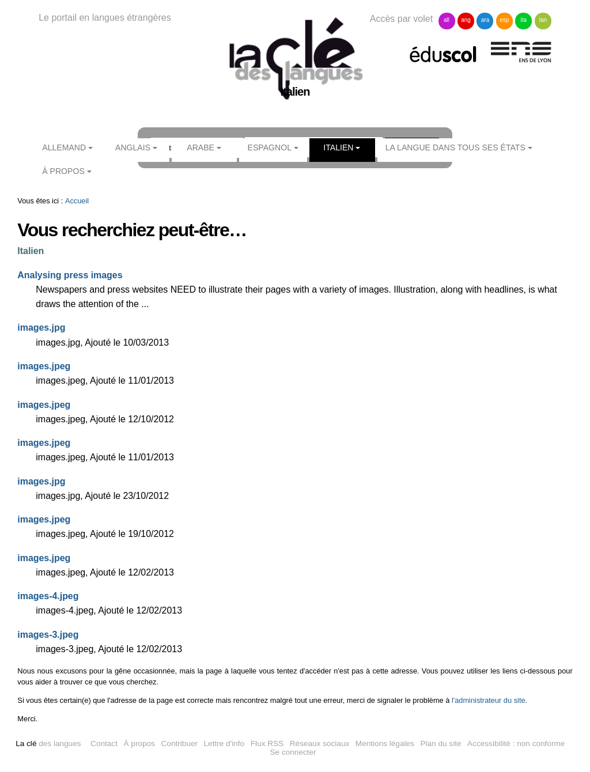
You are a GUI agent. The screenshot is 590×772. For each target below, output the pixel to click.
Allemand (64, 147)
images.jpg (41, 327)
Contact (104, 743)
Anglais (132, 147)
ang (466, 20)
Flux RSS (267, 743)
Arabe (200, 147)
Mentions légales (384, 743)
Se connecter (293, 752)
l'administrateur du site (488, 700)
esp (504, 20)
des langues (48, 743)
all (446, 20)
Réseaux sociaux (320, 743)
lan (543, 20)
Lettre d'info (224, 743)
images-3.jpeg (47, 634)
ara (485, 20)
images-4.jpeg (47, 596)
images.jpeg (43, 366)
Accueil (77, 200)
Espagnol (270, 147)
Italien (338, 147)
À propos (63, 171)
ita (524, 20)
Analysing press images (69, 275)
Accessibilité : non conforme (516, 743)
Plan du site (440, 743)
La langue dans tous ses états (455, 147)
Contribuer (179, 743)
